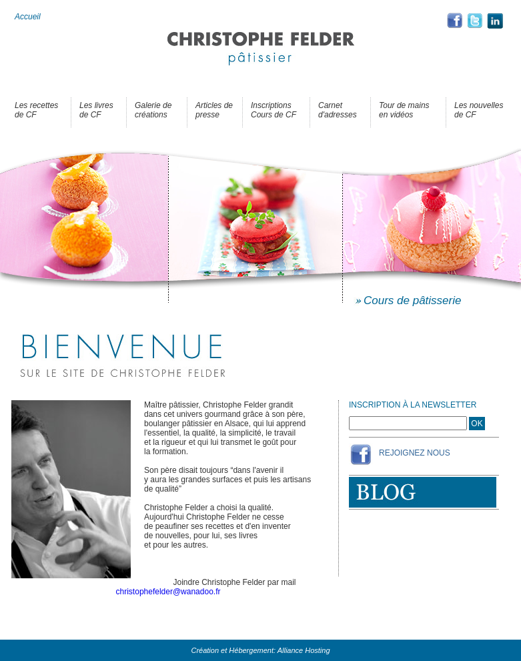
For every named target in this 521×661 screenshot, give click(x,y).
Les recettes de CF (36, 110)
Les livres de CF (96, 110)
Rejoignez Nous (414, 453)
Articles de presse (214, 110)
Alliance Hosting (304, 650)
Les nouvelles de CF (478, 110)
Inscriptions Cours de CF (273, 110)
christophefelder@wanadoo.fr (168, 591)
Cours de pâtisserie (412, 300)
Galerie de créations (153, 110)
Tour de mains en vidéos (404, 110)
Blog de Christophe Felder (422, 492)
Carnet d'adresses (337, 110)
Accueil (28, 16)
